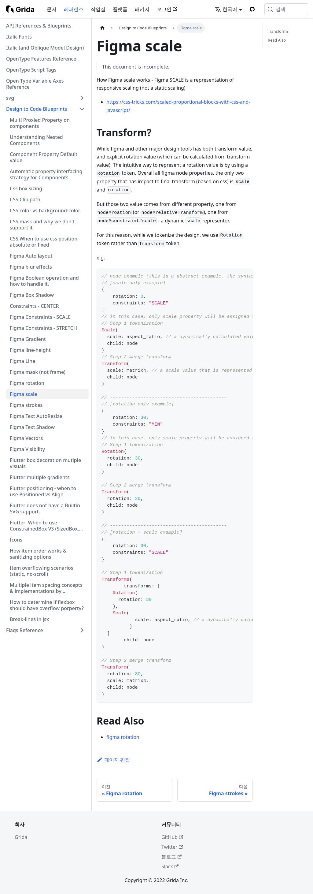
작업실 (98, 9)
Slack (170, 866)
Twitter (172, 847)
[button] (45, 98)
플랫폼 (120, 9)
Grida (21, 837)
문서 (52, 9)
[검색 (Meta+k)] (286, 9)
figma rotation (122, 737)
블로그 (171, 856)
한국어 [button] (226, 9)
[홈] (102, 28)
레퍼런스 (73, 9)
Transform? (278, 31)
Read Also (277, 40)
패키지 (142, 9)
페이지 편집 (113, 759)
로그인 (167, 9)
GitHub (172, 837)
